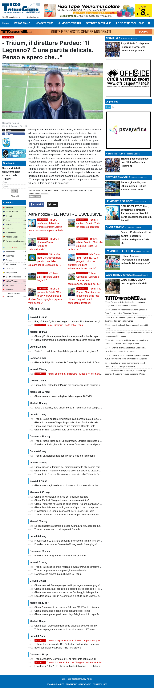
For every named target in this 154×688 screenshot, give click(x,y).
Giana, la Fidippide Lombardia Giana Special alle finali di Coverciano (71, 362)
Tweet (52, 204)
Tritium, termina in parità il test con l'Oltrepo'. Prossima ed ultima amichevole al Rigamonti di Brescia (86, 514)
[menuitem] (149, 23)
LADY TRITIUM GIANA (118, 275)
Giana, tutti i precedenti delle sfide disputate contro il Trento (66, 625)
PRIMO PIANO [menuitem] (22, 23)
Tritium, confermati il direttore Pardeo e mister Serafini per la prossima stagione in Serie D (45, 226)
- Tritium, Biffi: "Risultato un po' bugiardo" (48, 277)
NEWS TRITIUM (114, 153)
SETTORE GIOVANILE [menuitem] (98, 23)
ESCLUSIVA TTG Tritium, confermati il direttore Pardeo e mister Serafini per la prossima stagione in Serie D (136, 213)
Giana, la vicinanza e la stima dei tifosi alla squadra (61, 497)
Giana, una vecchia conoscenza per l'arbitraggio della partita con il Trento (73, 592)
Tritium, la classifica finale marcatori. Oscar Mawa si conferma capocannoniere (75, 567)
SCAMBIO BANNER (55, 684)
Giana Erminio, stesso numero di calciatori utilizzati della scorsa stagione (73, 429)
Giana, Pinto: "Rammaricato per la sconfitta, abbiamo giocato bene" (70, 470)
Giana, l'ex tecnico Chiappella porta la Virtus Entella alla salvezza (69, 422)
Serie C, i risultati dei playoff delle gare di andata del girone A (66, 351)
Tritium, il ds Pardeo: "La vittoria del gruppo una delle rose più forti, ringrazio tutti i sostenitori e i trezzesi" (84, 295)
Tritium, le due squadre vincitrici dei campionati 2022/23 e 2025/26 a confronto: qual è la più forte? (85, 419)
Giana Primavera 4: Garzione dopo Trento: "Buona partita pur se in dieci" (73, 504)
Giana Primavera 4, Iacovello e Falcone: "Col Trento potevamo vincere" (72, 607)
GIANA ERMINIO (115, 227)
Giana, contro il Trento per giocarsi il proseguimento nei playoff (67, 585)
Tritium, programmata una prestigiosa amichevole (60, 570)
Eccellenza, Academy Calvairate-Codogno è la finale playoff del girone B (72, 544)
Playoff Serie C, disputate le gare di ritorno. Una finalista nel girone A (70, 321)
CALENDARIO (84, 684)
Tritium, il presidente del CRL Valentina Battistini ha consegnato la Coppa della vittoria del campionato (87, 644)
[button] (14, 191)
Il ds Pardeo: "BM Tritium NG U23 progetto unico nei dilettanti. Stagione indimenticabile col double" (85, 261)
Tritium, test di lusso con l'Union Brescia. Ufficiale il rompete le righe (69, 441)
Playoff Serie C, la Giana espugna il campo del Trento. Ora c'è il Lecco (71, 540)
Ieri (113, 107)
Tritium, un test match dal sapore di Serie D (57, 529)
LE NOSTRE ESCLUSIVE (47, 190)
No (6, 186)
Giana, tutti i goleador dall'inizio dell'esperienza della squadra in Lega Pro (73, 385)
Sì (6, 182)
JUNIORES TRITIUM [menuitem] (69, 23)
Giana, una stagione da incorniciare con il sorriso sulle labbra (66, 485)
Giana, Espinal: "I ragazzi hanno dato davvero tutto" (62, 500)
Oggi (108, 107)
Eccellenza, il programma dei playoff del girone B (60, 555)
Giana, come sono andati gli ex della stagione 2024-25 (63, 396)
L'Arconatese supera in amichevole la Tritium (58, 574)
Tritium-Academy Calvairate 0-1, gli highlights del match (64, 659)
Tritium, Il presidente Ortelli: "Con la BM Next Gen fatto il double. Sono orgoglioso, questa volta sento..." (45, 295)
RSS (105, 684)
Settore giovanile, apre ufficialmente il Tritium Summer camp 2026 (69, 407)
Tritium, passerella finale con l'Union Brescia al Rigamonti (64, 456)
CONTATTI (97, 684)
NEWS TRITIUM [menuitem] (44, 23)
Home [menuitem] (5, 23)
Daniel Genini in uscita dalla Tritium (59, 325)
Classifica (8, 202)
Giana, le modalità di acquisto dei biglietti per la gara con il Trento (69, 589)
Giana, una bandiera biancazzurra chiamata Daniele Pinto (65, 426)
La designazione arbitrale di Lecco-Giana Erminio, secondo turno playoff (72, 526)
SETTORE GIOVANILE (118, 177)
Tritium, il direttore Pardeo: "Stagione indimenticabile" (68, 662)
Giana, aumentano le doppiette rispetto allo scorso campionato (67, 340)
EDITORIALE (113, 38)
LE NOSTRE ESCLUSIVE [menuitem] (130, 23)
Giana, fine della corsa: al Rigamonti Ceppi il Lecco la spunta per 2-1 (71, 507)
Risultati (14, 196)
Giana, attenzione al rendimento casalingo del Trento (62, 611)
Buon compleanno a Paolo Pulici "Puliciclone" (58, 647)
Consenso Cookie (70, 679)
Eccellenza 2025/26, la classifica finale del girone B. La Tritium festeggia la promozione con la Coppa (87, 666)
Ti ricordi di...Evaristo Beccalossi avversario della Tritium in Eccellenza (71, 474)
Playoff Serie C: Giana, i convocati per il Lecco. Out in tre (64, 511)
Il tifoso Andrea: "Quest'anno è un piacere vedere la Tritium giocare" (135, 260)
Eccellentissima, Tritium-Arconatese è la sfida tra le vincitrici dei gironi (71, 596)
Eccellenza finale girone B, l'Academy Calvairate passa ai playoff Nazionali (74, 444)
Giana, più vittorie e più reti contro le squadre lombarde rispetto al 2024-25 (74, 336)
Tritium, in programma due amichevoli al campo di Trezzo (64, 629)
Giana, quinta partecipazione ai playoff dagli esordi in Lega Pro (67, 614)
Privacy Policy (85, 679)
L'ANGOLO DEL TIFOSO (119, 251)
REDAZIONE (71, 684)
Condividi (36, 204)
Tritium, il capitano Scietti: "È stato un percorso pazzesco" (89, 223)
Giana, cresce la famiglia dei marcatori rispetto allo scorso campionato (71, 467)
